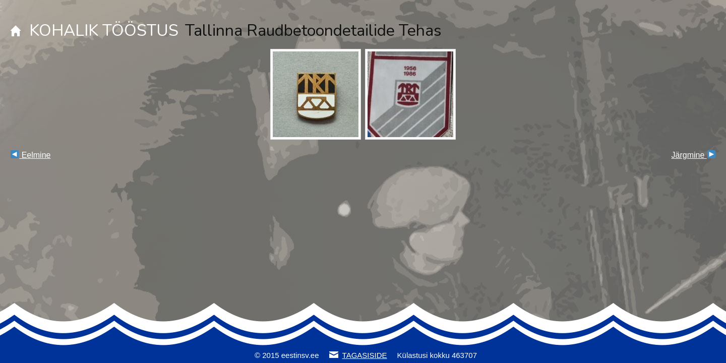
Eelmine (30, 155)
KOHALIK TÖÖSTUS (103, 30)
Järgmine (693, 155)
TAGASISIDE (364, 355)
